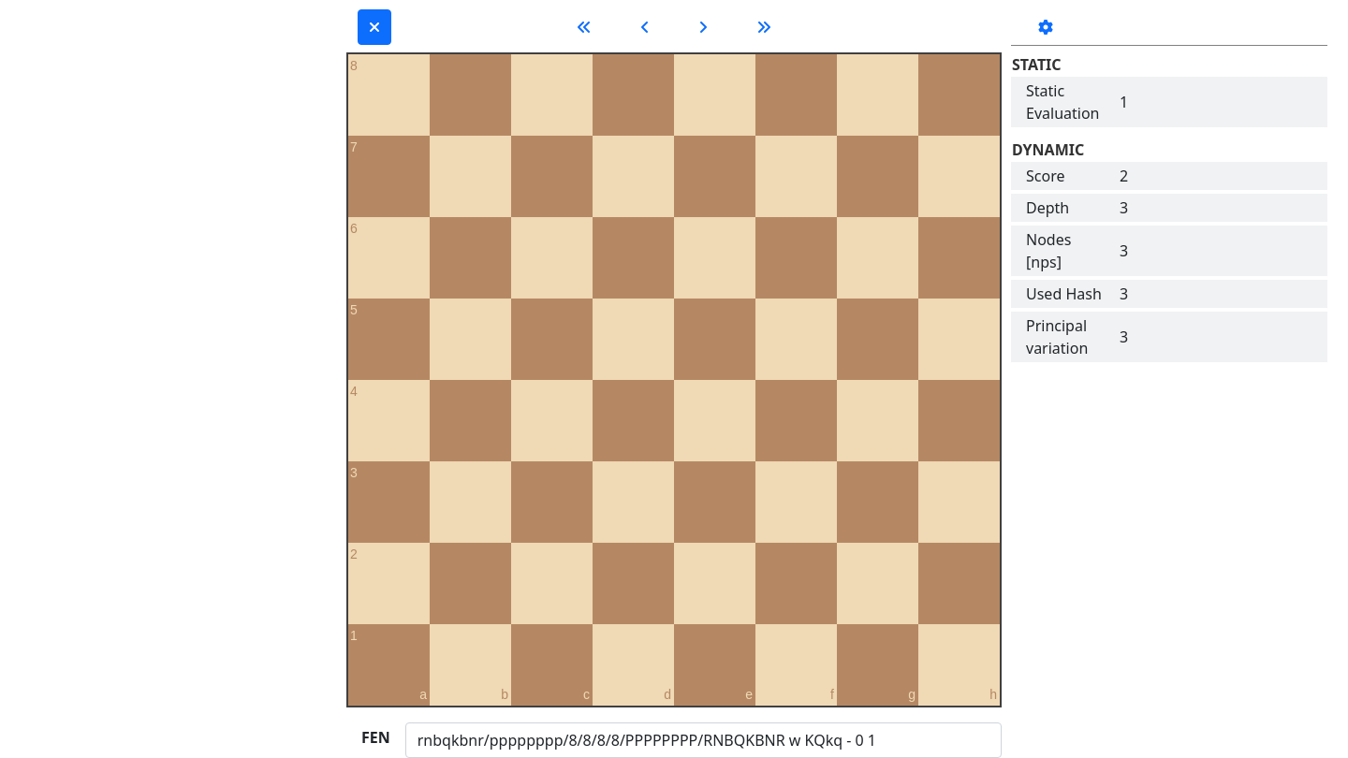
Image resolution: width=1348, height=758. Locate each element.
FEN (375, 737)
